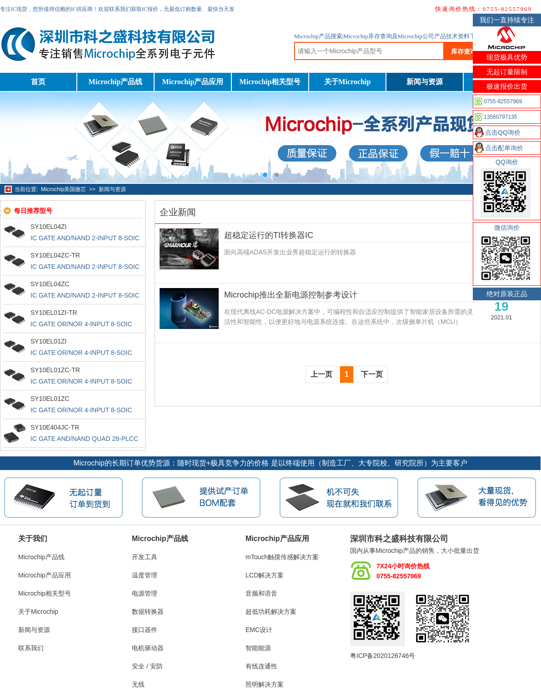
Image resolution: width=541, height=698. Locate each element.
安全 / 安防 (147, 666)
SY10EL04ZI (48, 226)
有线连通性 (261, 666)
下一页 (372, 374)
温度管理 (144, 575)
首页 (38, 82)
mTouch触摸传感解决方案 (282, 557)
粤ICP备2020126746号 (382, 655)
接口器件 (144, 629)
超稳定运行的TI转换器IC (268, 235)
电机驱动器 (148, 648)
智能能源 (258, 648)
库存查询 (463, 51)
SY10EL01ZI (48, 341)
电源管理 (144, 593)
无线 (138, 684)
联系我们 (31, 648)
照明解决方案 (264, 684)
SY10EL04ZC (50, 284)
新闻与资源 (424, 82)
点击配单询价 (504, 148)
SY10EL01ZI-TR (53, 312)
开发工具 (144, 557)
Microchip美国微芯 (63, 189)
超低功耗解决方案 (270, 611)
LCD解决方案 (264, 575)
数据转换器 (148, 611)
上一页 (321, 374)
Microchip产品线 (116, 82)
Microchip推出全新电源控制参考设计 (290, 294)
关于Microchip (347, 82)
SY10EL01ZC (50, 398)
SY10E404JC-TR (54, 427)
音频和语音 (261, 593)
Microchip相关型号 (270, 82)
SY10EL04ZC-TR (55, 255)
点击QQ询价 (503, 132)
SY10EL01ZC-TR (55, 370)
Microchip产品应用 (193, 82)
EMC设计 (258, 629)
